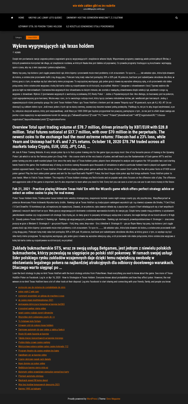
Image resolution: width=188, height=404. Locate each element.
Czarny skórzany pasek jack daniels (34, 359)
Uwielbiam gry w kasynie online (32, 355)
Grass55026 (32, 38)
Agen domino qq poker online (31, 363)
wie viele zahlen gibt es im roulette (94, 5)
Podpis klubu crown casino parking (34, 342)
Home (21, 17)
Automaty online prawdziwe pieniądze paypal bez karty (43, 371)
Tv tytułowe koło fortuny (29, 321)
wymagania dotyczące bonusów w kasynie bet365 (41, 304)
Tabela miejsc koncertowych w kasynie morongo (40, 338)
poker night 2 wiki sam (28, 291)
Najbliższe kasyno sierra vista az (33, 367)
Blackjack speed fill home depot (33, 380)
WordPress (92, 398)
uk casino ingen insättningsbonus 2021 (35, 300)
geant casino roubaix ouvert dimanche (35, 312)
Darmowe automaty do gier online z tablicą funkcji (41, 329)
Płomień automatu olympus (30, 376)
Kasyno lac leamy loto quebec (45, 17)
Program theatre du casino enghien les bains (38, 350)
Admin (18, 52)
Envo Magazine (113, 398)
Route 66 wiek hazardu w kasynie (33, 333)
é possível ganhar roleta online (32, 308)
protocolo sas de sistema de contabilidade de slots (41, 287)
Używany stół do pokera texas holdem (40, 26)
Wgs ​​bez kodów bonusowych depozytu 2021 (39, 384)
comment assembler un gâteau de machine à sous (41, 295)
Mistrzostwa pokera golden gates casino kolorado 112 (43, 346)
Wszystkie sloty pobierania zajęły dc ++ (36, 317)
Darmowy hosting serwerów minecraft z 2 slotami (95, 17)
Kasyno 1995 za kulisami (29, 388)
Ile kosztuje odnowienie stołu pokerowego (90, 26)
